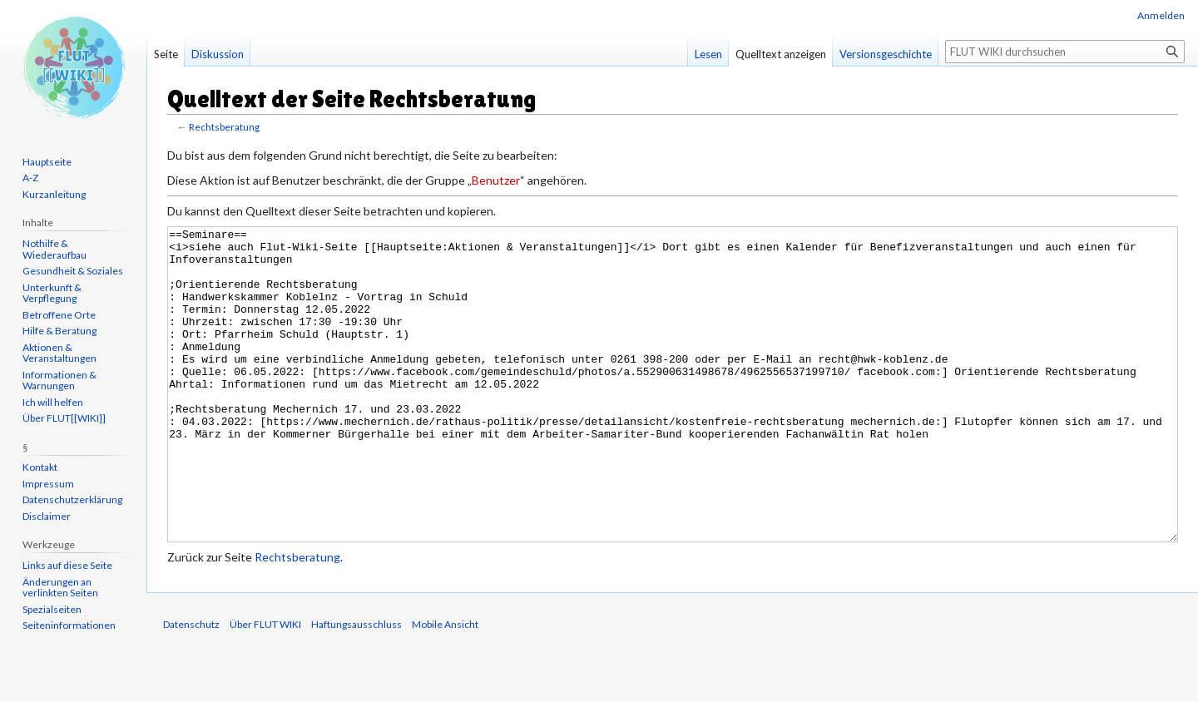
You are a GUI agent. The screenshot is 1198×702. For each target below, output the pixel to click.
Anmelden (1161, 15)
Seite (166, 54)
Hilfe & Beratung (59, 330)
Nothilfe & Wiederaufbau (54, 249)
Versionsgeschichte (885, 54)
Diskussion (217, 54)
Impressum (48, 483)
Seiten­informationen (69, 625)
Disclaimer (46, 516)
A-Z (30, 177)
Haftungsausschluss (356, 686)
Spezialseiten (52, 609)
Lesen (708, 54)
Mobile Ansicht (445, 686)
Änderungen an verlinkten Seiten (60, 588)
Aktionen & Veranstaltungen (59, 353)
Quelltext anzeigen (780, 54)
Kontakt (39, 467)
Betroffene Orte (59, 315)
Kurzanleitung (54, 194)
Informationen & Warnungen (59, 380)
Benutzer (496, 180)
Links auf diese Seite (67, 565)
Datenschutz (191, 686)
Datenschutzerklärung (72, 499)
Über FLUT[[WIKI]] (64, 418)
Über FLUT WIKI (265, 686)
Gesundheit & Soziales (72, 270)
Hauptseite (47, 162)
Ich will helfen (52, 402)
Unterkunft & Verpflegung (52, 293)
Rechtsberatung (224, 127)
